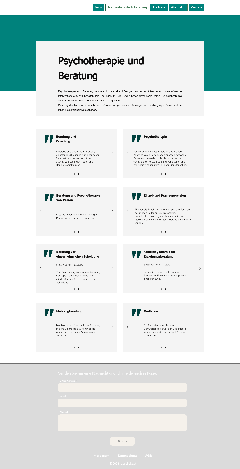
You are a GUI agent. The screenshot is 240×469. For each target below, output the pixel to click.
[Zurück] (40, 153)
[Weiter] (112, 153)
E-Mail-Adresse (67, 381)
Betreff (63, 396)
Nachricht (64, 412)
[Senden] (122, 441)
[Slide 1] (74, 174)
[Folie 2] (78, 174)
